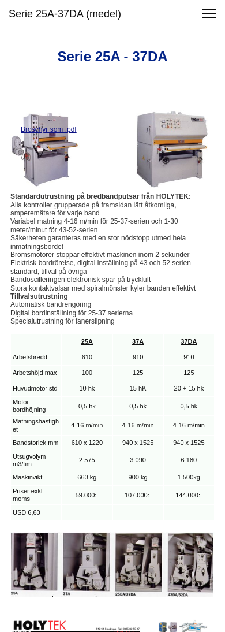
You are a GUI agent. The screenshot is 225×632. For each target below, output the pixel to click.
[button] (209, 14)
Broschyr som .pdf (49, 129)
